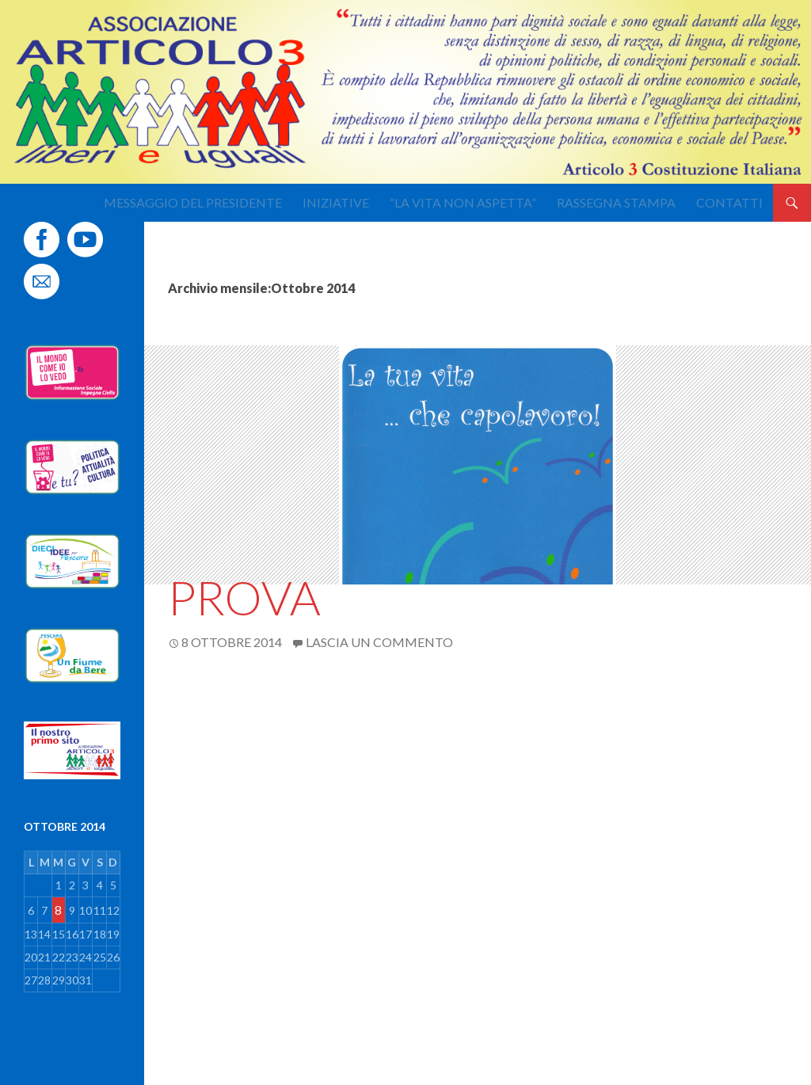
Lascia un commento (379, 641)
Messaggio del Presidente (193, 202)
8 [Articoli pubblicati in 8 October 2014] (58, 909)
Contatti (729, 202)
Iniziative (336, 202)
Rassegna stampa (616, 202)
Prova (244, 597)
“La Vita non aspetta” (463, 202)
